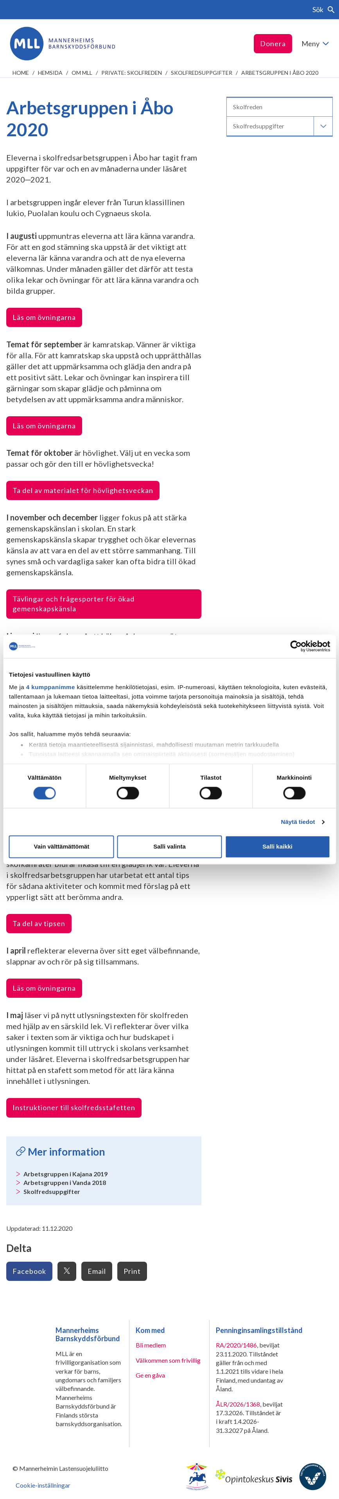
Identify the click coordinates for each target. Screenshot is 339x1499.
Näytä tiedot (298, 821)
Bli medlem (151, 1345)
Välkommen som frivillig (168, 1360)
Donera (273, 43)
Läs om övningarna (44, 317)
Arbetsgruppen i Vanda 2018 (64, 1182)
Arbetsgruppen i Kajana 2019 (65, 1174)
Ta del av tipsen (39, 923)
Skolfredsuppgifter (201, 72)
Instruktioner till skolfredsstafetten (74, 1107)
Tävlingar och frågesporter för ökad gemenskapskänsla (74, 603)
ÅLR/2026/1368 (238, 1404)
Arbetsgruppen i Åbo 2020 (279, 72)
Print (132, 1271)
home (21, 72)
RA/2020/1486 (236, 1345)
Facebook (29, 1271)
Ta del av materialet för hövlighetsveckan (83, 490)
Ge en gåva (150, 1375)
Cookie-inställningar (43, 1485)
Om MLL (82, 72)
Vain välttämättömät (61, 846)
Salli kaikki (277, 846)
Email (97, 1271)
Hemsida (50, 72)
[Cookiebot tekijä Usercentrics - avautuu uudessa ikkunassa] (296, 646)
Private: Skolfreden (131, 72)
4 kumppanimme (50, 687)
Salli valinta (169, 846)
